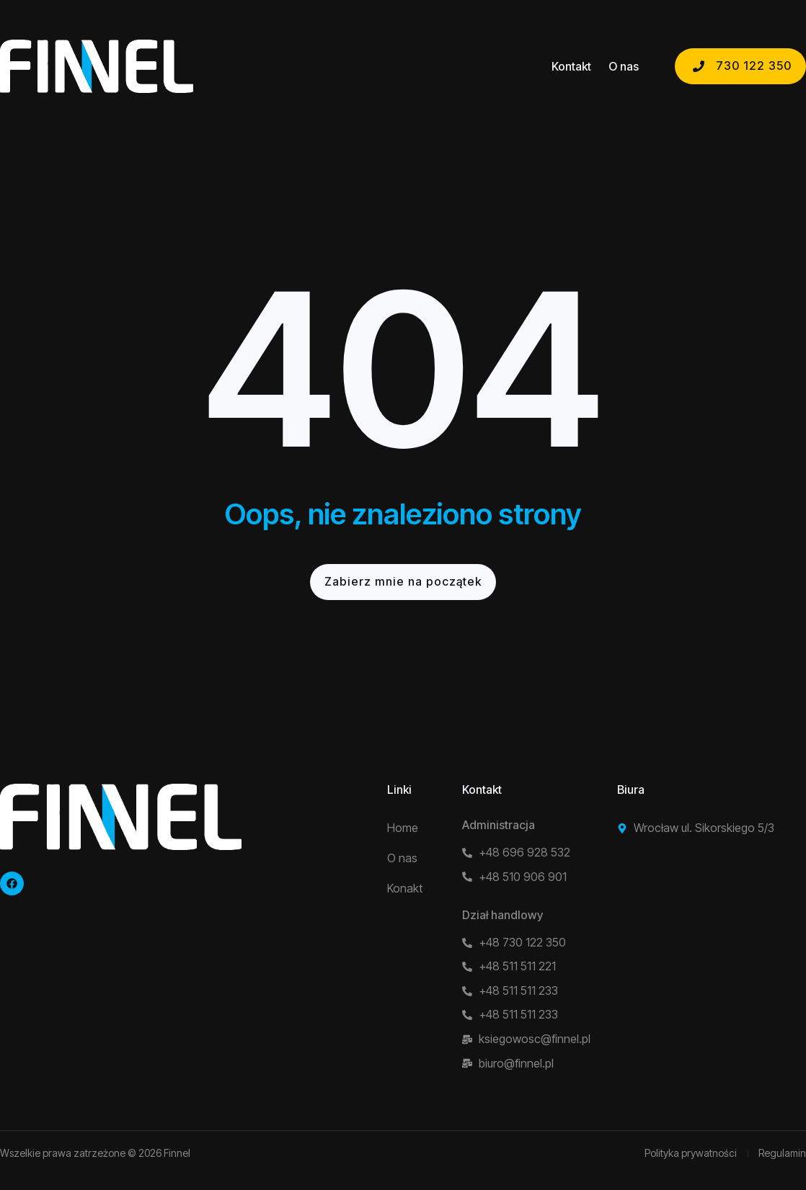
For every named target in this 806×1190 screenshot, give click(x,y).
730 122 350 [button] (740, 65)
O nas (623, 67)
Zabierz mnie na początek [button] (403, 581)
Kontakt (571, 67)
